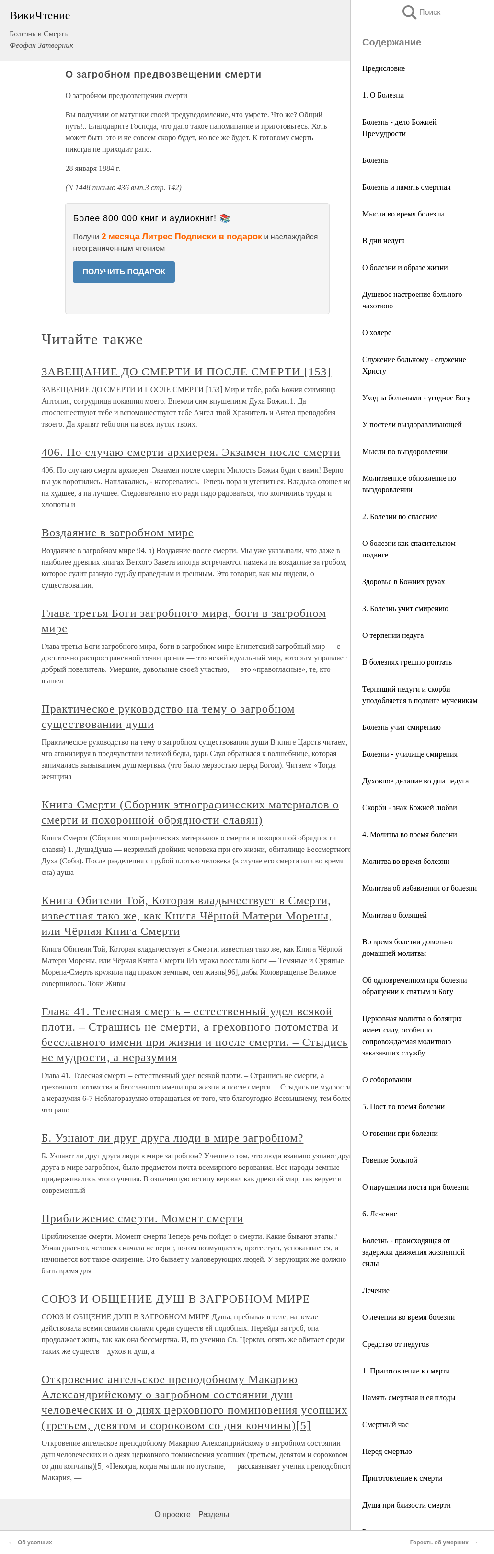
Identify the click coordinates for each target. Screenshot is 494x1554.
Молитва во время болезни (405, 861)
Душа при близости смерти (406, 1505)
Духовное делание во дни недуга (415, 781)
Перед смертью (387, 1451)
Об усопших (35, 1542)
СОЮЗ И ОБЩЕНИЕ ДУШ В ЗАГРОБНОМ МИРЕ (175, 1299)
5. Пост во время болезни (403, 1106)
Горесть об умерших (439, 1542)
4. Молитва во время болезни (409, 834)
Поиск (420, 12)
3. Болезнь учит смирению (405, 608)
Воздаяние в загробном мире (117, 532)
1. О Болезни (383, 95)
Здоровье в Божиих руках (403, 582)
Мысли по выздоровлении (405, 451)
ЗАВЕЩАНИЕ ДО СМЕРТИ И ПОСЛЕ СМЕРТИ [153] (186, 371)
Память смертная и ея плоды (409, 1398)
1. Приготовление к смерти (406, 1371)
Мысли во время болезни (403, 214)
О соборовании (387, 1080)
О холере (376, 333)
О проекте (172, 1514)
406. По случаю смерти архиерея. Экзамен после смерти (190, 452)
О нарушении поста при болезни (415, 1187)
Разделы (213, 1514)
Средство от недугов (395, 1344)
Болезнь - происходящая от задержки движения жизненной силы (413, 1252)
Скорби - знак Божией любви (409, 808)
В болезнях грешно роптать (407, 662)
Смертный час (385, 1424)
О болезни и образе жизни (405, 267)
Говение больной (389, 1160)
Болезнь (375, 160)
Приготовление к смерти (402, 1478)
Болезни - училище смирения (410, 754)
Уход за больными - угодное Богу (416, 398)
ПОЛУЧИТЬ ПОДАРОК (123, 272)
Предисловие (383, 68)
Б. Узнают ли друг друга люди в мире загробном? (172, 1138)
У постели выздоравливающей (412, 424)
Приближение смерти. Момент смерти (142, 1218)
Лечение (376, 1290)
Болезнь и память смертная (406, 187)
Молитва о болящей (394, 915)
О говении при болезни (400, 1133)
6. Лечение (379, 1214)
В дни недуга (383, 241)
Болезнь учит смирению (401, 727)
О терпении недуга (393, 635)
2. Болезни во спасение (399, 516)
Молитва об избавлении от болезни (419, 888)
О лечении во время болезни (408, 1317)
